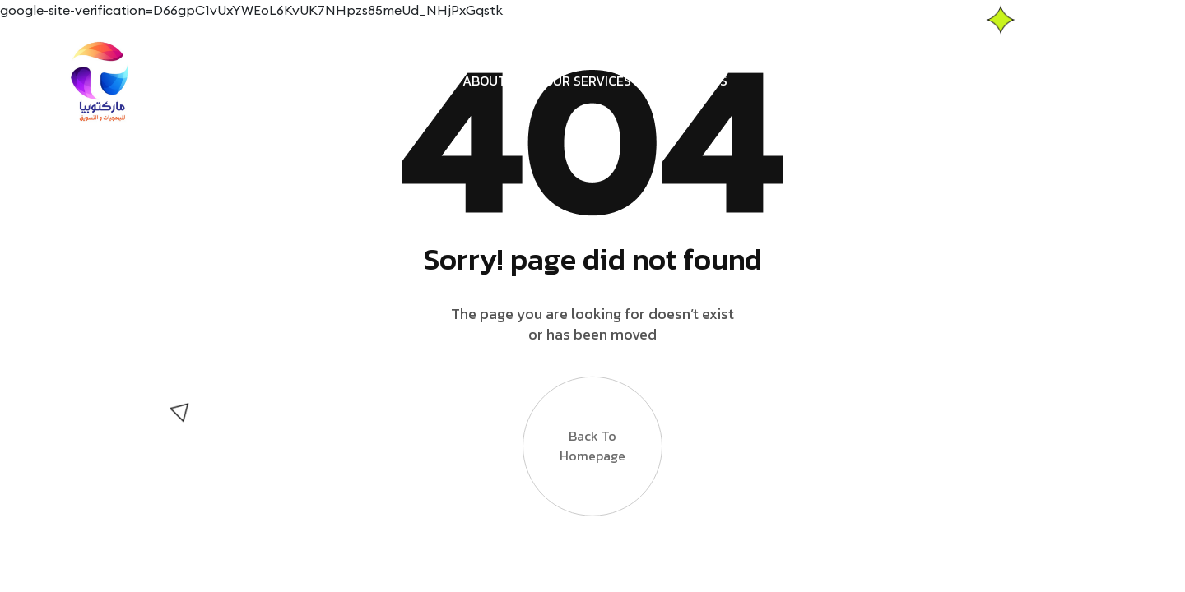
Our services (587, 80)
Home (426, 80)
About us (494, 80)
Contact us (688, 80)
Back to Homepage (592, 451)
